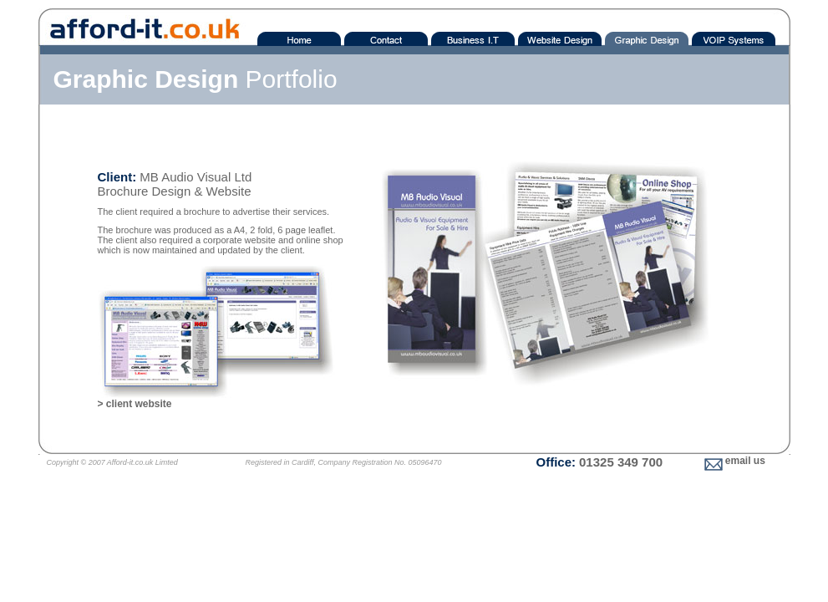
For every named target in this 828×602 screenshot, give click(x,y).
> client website (135, 404)
